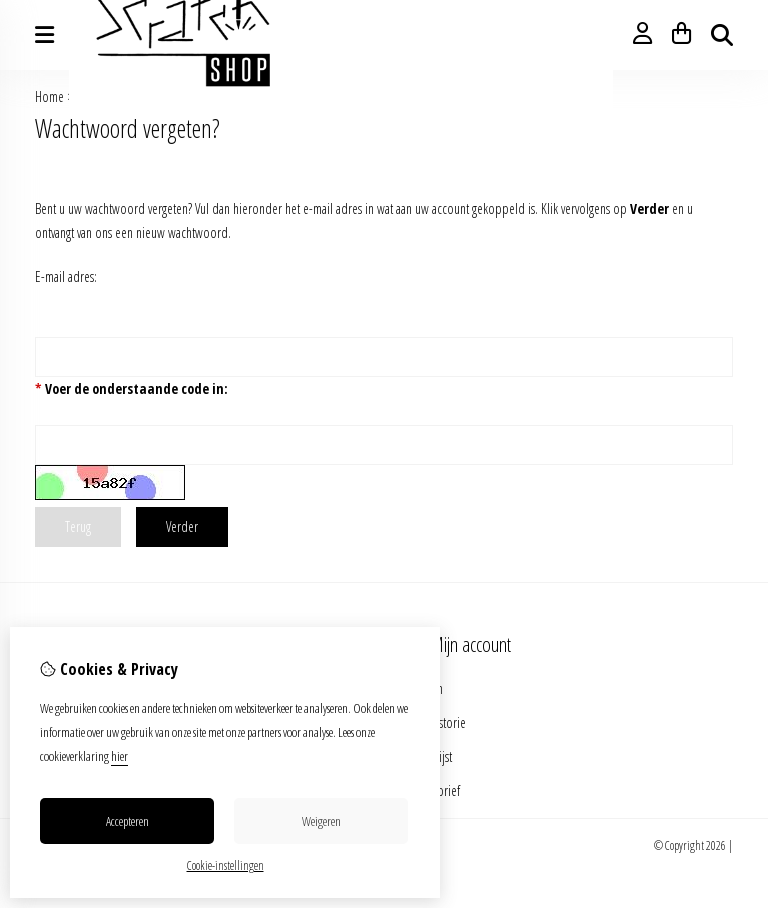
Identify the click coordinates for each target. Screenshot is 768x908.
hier (119, 756)
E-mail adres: (66, 276)
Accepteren (127, 821)
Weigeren (321, 821)
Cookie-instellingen (225, 865)
